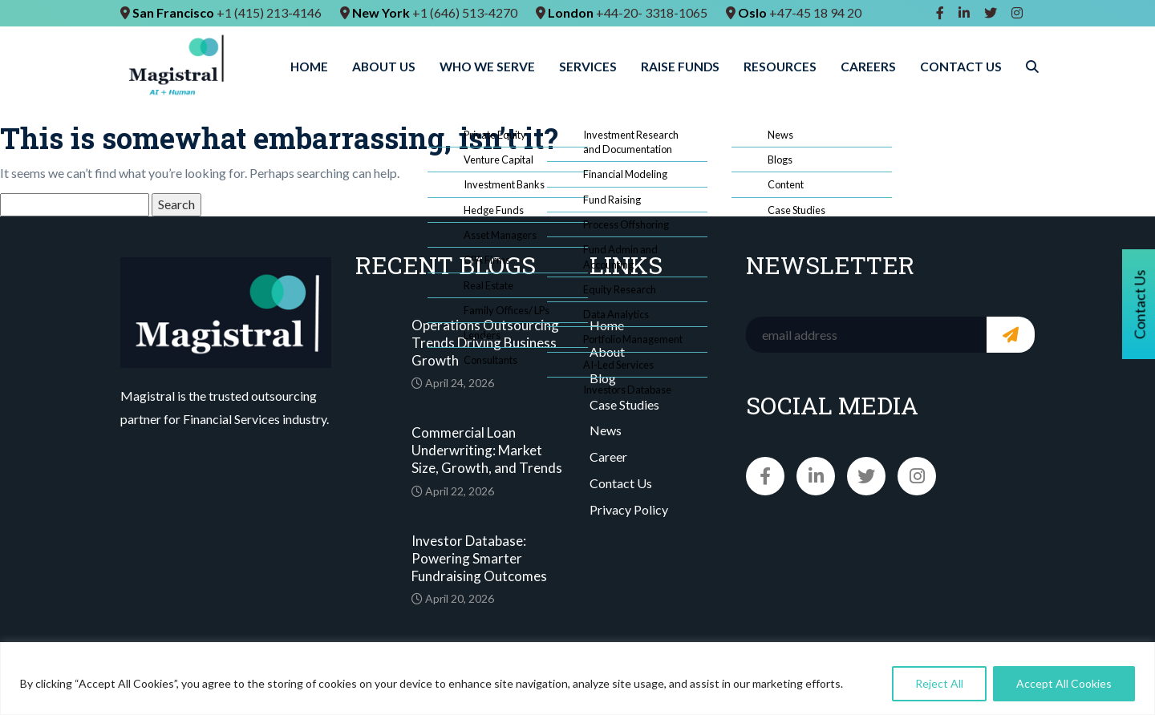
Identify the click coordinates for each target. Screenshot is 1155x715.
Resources (780, 66)
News (606, 430)
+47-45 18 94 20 (815, 12)
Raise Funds (680, 66)
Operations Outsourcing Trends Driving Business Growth (485, 343)
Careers (868, 66)
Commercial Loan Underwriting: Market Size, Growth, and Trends (486, 450)
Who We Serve (487, 66)
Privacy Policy (629, 509)
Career (608, 456)
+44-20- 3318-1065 (651, 12)
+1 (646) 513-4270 (464, 12)
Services (588, 66)
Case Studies (624, 404)
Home (309, 66)
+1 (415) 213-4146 (269, 12)
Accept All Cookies (1064, 683)
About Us (383, 66)
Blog (603, 378)
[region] (577, 678)
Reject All (939, 683)
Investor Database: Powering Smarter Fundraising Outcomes (479, 558)
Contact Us (961, 66)
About (607, 351)
